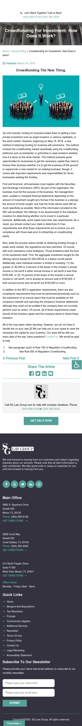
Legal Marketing (15, 650)
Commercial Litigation (19, 621)
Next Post (71, 358)
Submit (14, 703)
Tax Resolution (15, 611)
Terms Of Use (14, 636)
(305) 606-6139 (31, 17)
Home (6, 51)
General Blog (19, 51)
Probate (11, 616)
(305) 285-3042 (50, 17)
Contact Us (13, 645)
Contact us (52, 337)
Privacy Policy (14, 641)
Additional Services (17, 626)
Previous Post (14, 358)
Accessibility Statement (19, 655)
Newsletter (12, 631)
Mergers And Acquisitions (20, 606)
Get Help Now (41, 420)
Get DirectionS (15, 521)
